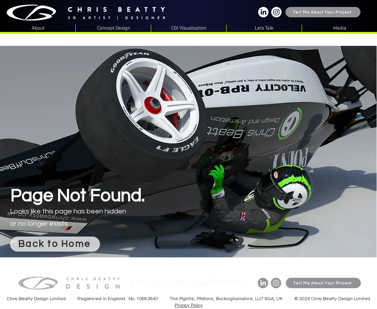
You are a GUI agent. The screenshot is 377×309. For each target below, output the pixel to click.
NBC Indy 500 (137, 280)
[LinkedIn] (263, 12)
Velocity (144, 283)
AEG (165, 283)
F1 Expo (212, 280)
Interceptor (224, 280)
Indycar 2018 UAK (178, 280)
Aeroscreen (238, 280)
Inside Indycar (197, 280)
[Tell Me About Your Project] (322, 12)
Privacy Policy (189, 305)
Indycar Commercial (157, 280)
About (183, 283)
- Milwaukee (203, 283)
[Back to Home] (55, 244)
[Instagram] (276, 12)
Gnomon (155, 283)
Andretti (134, 283)
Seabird (173, 283)
